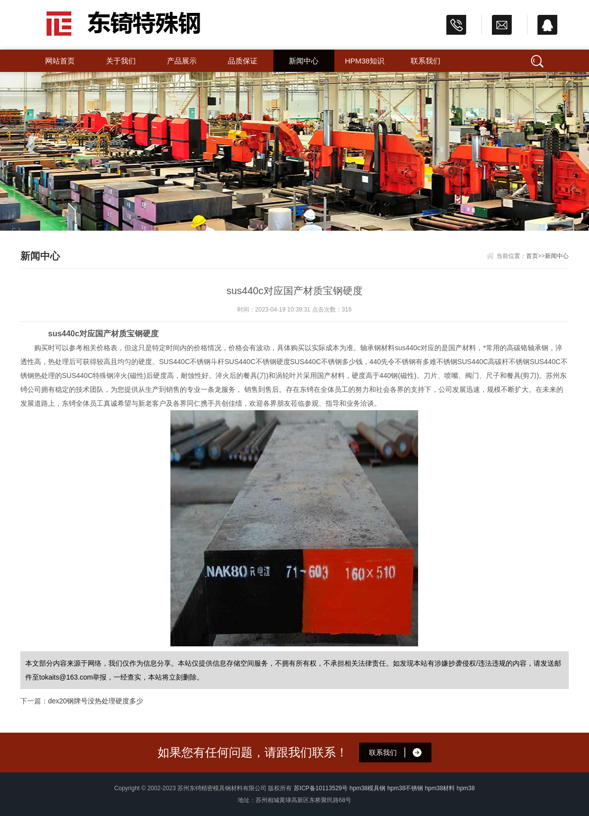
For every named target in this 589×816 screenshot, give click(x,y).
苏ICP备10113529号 (321, 788)
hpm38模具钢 (368, 788)
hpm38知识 (364, 61)
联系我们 (425, 61)
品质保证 (243, 61)
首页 (532, 255)
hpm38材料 (440, 788)
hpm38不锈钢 (405, 788)
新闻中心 (304, 61)
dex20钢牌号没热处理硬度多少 (95, 701)
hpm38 (466, 788)
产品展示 (182, 61)
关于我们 (121, 61)
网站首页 (60, 61)
